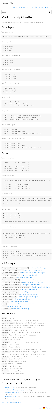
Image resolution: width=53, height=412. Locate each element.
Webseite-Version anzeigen (20, 301)
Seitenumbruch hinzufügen (21, 309)
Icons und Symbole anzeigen (28, 297)
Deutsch (47, 408)
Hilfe (35, 7)
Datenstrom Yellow (8, 3)
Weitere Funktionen (44, 7)
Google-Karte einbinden (29, 289)
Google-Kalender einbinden (41, 287)
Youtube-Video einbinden (29, 275)
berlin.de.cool (10, 388)
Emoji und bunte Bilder (22, 299)
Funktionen (22, 7)
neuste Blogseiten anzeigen (29, 292)
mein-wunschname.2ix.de (13, 392)
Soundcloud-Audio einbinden (32, 280)
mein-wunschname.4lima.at (14, 390)
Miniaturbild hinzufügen (39, 268)
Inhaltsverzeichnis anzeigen (17, 306)
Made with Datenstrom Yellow (11, 403)
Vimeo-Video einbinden (25, 277)
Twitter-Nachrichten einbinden (32, 282)
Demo (15, 7)
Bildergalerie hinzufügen (33, 270)
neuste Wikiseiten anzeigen (29, 294)
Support (39, 408)
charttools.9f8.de (11, 397)
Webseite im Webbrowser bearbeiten (21, 304)
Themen (30, 7)
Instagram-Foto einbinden (31, 285)
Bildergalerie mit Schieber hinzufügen (32, 273)
